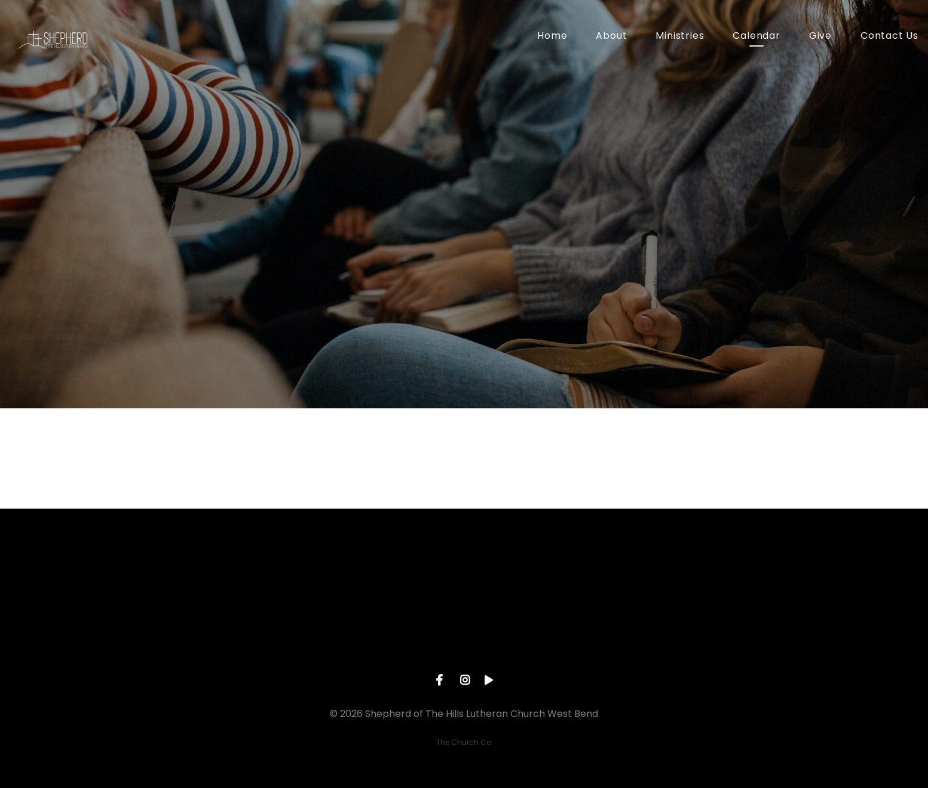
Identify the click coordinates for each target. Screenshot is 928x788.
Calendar (756, 36)
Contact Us (889, 36)
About (611, 36)
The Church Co (463, 742)
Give (820, 36)
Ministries (680, 36)
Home (552, 36)
